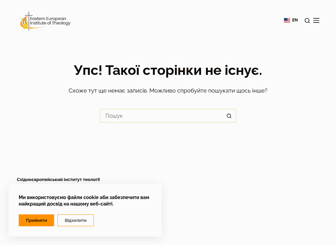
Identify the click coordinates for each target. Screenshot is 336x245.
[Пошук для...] (161, 115)
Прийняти (36, 220)
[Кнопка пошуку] (229, 115)
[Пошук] (307, 20)
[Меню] (316, 20)
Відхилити (75, 220)
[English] (291, 20)
